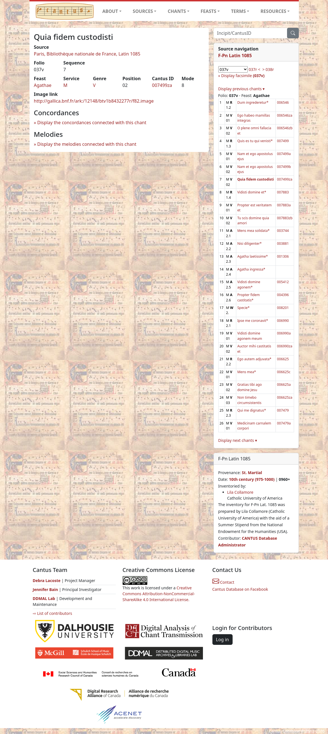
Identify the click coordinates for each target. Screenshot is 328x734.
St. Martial (252, 472)
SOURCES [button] (143, 11)
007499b (284, 166)
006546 (283, 102)
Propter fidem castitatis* (248, 297)
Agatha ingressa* (251, 269)
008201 (283, 307)
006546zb (284, 128)
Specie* (243, 307)
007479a (284, 423)
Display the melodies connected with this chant (86, 144)
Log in (222, 639)
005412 (283, 282)
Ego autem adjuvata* (254, 359)
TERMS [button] (238, 11)
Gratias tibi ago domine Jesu (249, 387)
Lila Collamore (240, 492)
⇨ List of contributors (52, 613)
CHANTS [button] (177, 11)
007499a (284, 153)
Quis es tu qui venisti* (255, 141)
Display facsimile (242, 75)
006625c (283, 372)
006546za (284, 115)
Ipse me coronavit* (252, 320)
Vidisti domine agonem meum (249, 336)
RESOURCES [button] (273, 11)
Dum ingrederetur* (253, 102)
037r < (254, 69)
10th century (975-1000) (252, 479)
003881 (283, 243)
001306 (283, 256)
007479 (283, 410)
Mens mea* (246, 372)
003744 (283, 230)
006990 (283, 320)
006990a (284, 333)
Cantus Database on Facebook (240, 589)
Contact (223, 582)
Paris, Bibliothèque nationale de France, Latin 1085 (87, 54)
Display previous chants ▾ (241, 88)
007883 (283, 192)
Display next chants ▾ (237, 440)
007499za (162, 85)
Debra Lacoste (47, 580)
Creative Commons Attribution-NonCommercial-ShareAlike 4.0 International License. (159, 593)
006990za (284, 346)
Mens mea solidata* (253, 230)
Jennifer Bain (46, 589)
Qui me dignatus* (251, 410)
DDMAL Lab (44, 598)
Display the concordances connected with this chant (91, 122)
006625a (284, 384)
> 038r (268, 69)
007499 (283, 141)
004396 (283, 294)
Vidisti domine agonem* (248, 284)
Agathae (43, 85)
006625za (284, 397)
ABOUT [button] (110, 11)
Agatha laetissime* (252, 256)
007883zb (284, 218)
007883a (284, 205)
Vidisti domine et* (251, 192)
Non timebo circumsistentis (249, 400)
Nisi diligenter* (249, 243)
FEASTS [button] (208, 11)
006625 (283, 359)
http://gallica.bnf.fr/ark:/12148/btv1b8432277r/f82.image (94, 101)
